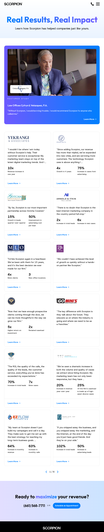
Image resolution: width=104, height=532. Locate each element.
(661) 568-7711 (34, 505)
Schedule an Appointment (66, 505)
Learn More (90, 119)
